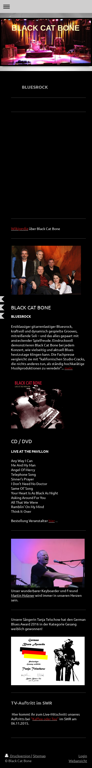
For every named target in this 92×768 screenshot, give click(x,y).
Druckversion (18, 756)
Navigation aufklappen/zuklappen (46, 6)
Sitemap (39, 756)
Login (83, 756)
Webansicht (78, 760)
